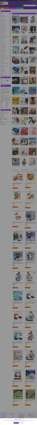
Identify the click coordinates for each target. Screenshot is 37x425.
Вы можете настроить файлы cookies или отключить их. (18, 421)
